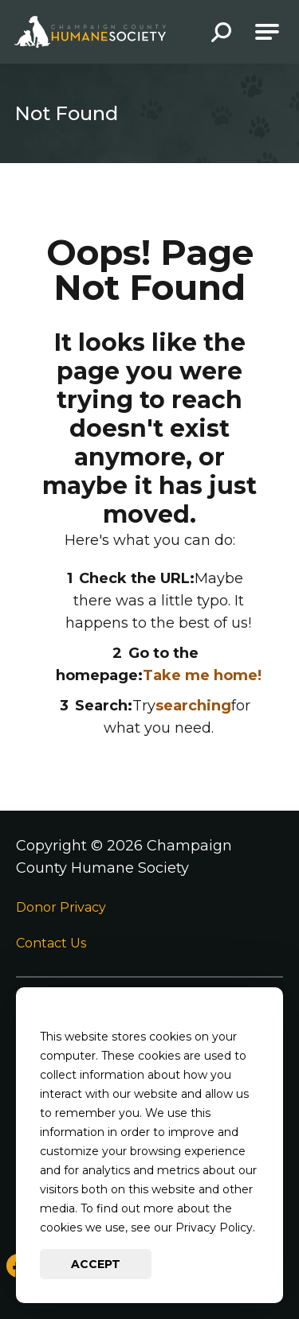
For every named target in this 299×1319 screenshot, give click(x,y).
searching (193, 705)
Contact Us (51, 943)
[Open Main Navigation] (267, 32)
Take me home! (202, 675)
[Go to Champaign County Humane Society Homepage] (90, 32)
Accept (95, 1264)
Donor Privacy (61, 907)
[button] (221, 33)
